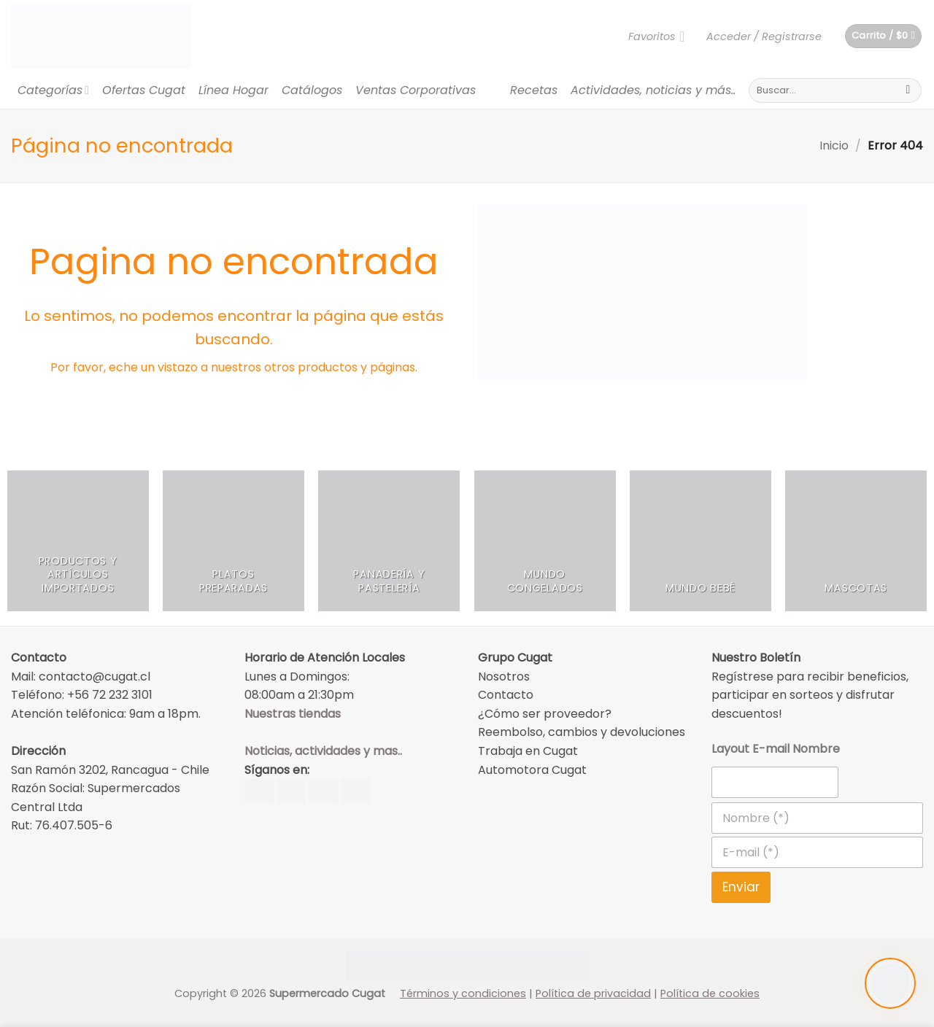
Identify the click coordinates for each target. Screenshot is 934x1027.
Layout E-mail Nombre (775, 749)
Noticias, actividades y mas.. (323, 751)
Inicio (834, 145)
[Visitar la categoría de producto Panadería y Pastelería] (389, 541)
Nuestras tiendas (292, 713)
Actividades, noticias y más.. (653, 90)
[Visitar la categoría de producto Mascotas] (856, 541)
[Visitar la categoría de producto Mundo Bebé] (700, 541)
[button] (764, 36)
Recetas (533, 90)
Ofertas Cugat (143, 90)
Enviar (741, 887)
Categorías (53, 90)
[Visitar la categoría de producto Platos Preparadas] (233, 541)
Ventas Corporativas (415, 90)
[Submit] (908, 90)
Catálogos (312, 90)
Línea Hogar (233, 90)
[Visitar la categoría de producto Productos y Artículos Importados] (78, 541)
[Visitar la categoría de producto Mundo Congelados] (545, 541)
